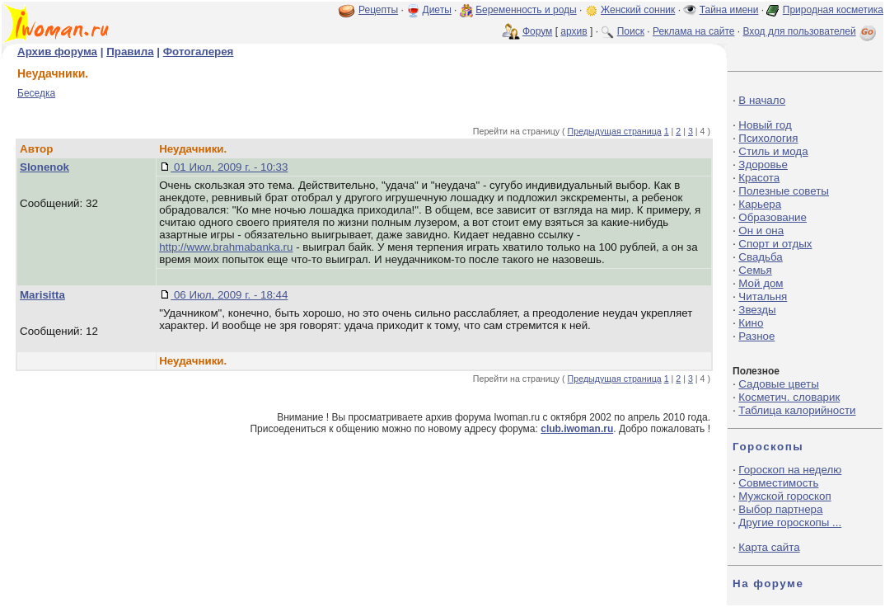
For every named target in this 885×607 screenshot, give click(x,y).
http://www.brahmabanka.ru (226, 247)
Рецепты (378, 10)
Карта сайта (768, 547)
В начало (761, 100)
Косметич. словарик (789, 397)
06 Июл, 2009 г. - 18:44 (229, 295)
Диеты (437, 10)
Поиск (630, 31)
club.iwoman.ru (577, 429)
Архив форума (57, 51)
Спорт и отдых (775, 244)
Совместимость (778, 483)
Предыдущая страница (615, 131)
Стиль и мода (773, 151)
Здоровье (763, 164)
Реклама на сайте (694, 31)
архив (573, 31)
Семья (754, 270)
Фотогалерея (198, 51)
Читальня (762, 296)
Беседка (36, 93)
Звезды (756, 310)
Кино (750, 323)
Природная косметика (833, 10)
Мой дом (760, 283)
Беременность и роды (526, 10)
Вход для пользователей (810, 31)
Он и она (761, 230)
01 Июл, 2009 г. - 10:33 (229, 167)
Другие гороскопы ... (789, 522)
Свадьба (760, 257)
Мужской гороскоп (784, 496)
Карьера (759, 204)
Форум (537, 31)
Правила (129, 51)
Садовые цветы (778, 384)
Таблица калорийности (796, 410)
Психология (768, 138)
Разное (756, 336)
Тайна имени (729, 10)
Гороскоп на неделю (789, 469)
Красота (759, 178)
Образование (772, 217)
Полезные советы (783, 191)
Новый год (764, 125)
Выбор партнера (780, 509)
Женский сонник (638, 10)
